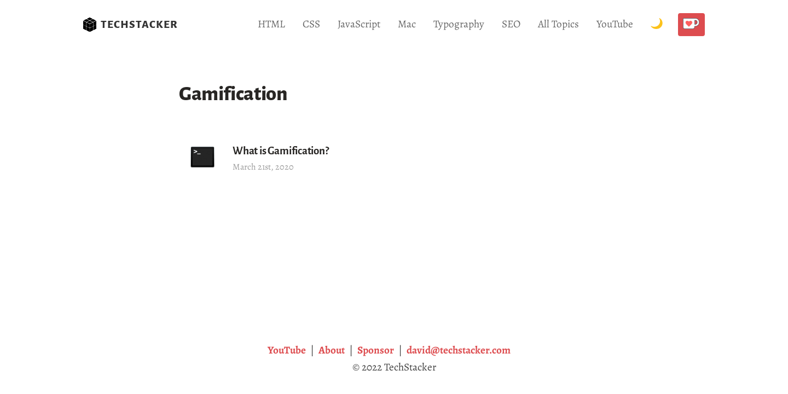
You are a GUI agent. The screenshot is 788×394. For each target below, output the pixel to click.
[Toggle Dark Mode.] (656, 24)
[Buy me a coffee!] (691, 24)
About (331, 350)
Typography (458, 23)
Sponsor (375, 350)
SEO (511, 23)
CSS (311, 23)
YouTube (614, 23)
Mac (407, 23)
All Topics (558, 23)
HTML (271, 23)
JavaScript (359, 23)
